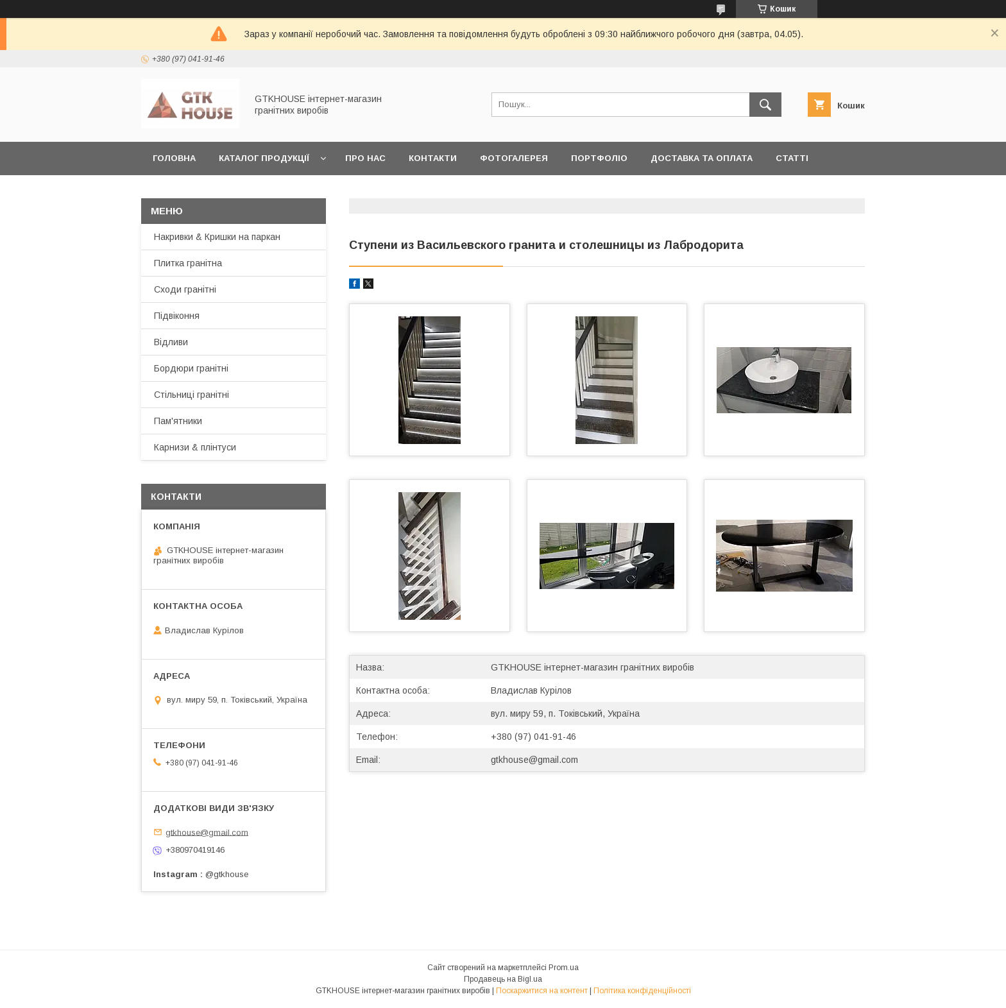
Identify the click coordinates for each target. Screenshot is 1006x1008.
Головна (174, 158)
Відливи (171, 342)
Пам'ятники (178, 421)
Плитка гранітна (188, 263)
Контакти (433, 158)
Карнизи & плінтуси (195, 447)
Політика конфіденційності (642, 990)
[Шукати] (765, 104)
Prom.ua (564, 967)
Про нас (365, 158)
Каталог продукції (264, 158)
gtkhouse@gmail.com (534, 760)
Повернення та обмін (317, 191)
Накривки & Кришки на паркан (217, 237)
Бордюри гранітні (191, 368)
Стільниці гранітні (191, 394)
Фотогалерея (514, 158)
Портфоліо (599, 158)
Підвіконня (177, 316)
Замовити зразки (196, 191)
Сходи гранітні (185, 289)
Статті (792, 158)
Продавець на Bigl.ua (503, 979)
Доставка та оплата (702, 158)
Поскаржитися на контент (542, 990)
